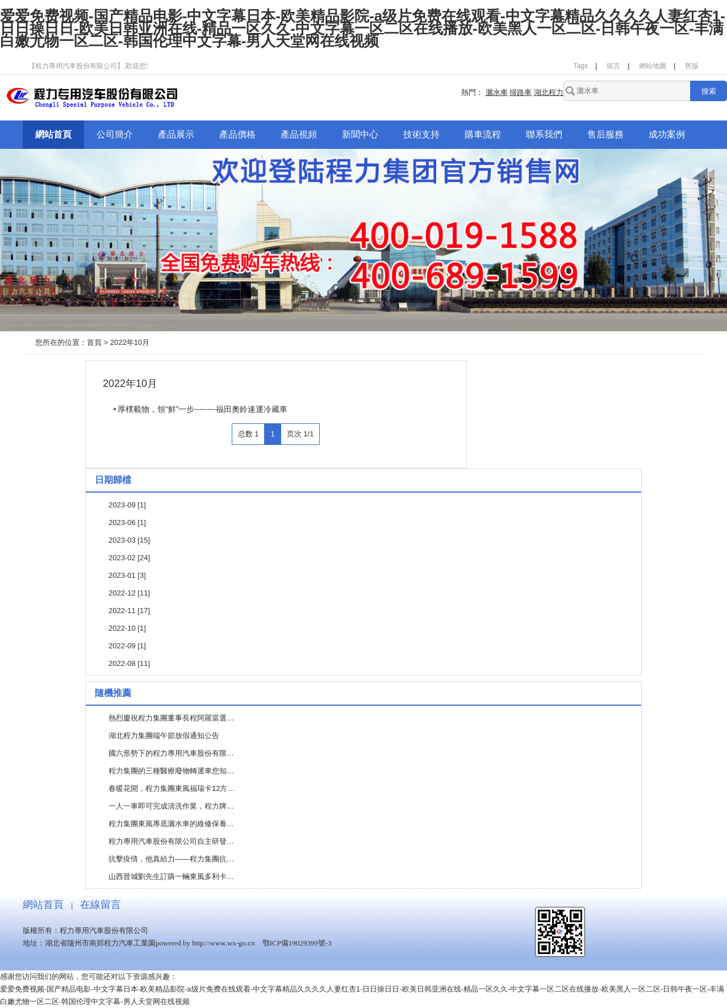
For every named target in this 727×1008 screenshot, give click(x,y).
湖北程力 (548, 92)
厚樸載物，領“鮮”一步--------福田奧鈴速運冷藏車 (202, 409)
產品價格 (237, 134)
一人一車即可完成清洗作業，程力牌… (171, 806)
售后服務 (605, 134)
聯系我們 (544, 134)
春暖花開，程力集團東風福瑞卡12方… (171, 788)
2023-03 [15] (129, 540)
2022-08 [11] (129, 663)
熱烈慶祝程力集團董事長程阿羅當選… (171, 718)
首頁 (94, 342)
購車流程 (483, 134)
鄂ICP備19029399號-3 (297, 943)
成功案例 (667, 134)
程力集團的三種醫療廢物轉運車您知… (171, 771)
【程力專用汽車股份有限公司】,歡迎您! (88, 66)
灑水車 (497, 92)
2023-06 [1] (127, 522)
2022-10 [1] (127, 628)
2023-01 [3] (127, 575)
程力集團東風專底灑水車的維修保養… (171, 823)
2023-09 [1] (127, 505)
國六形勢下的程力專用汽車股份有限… (171, 753)
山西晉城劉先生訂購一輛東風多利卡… (171, 876)
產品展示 (176, 134)
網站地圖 (652, 66)
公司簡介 (115, 134)
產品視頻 (299, 134)
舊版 (692, 66)
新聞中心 (360, 134)
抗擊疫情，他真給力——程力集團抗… (171, 859)
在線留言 (100, 904)
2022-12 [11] (129, 593)
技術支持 (421, 134)
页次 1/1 (300, 434)
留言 (613, 66)
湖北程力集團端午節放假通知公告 (163, 735)
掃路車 (520, 92)
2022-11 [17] (129, 610)
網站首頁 (53, 134)
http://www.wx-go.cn (223, 943)
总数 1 (248, 434)
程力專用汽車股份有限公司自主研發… (171, 841)
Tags (581, 66)
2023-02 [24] (129, 557)
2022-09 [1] (127, 646)
